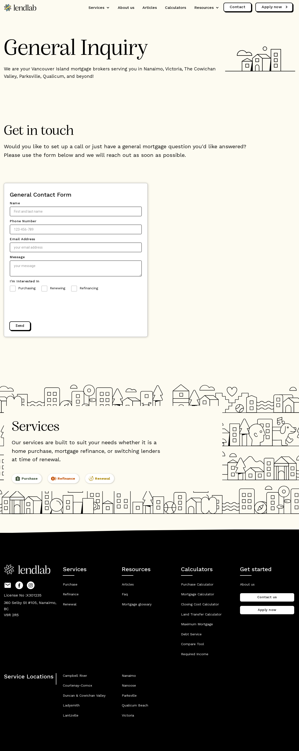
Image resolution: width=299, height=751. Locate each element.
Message (17, 257)
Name (15, 203)
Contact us (267, 597)
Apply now (267, 610)
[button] (99, 7)
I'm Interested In (25, 281)
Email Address (22, 239)
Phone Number (23, 221)
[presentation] (46, 306)
